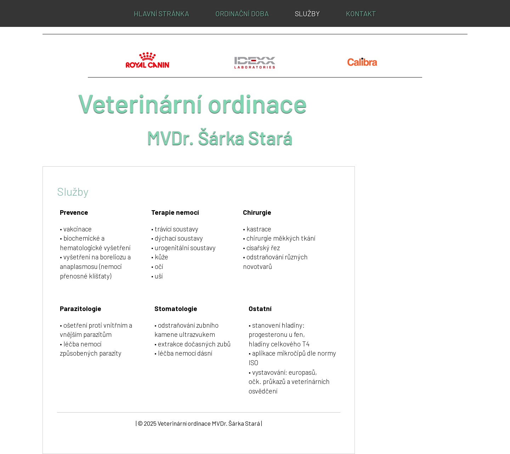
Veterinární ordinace (192, 102)
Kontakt (361, 13)
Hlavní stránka (161, 13)
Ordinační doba (242, 13)
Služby (307, 13)
